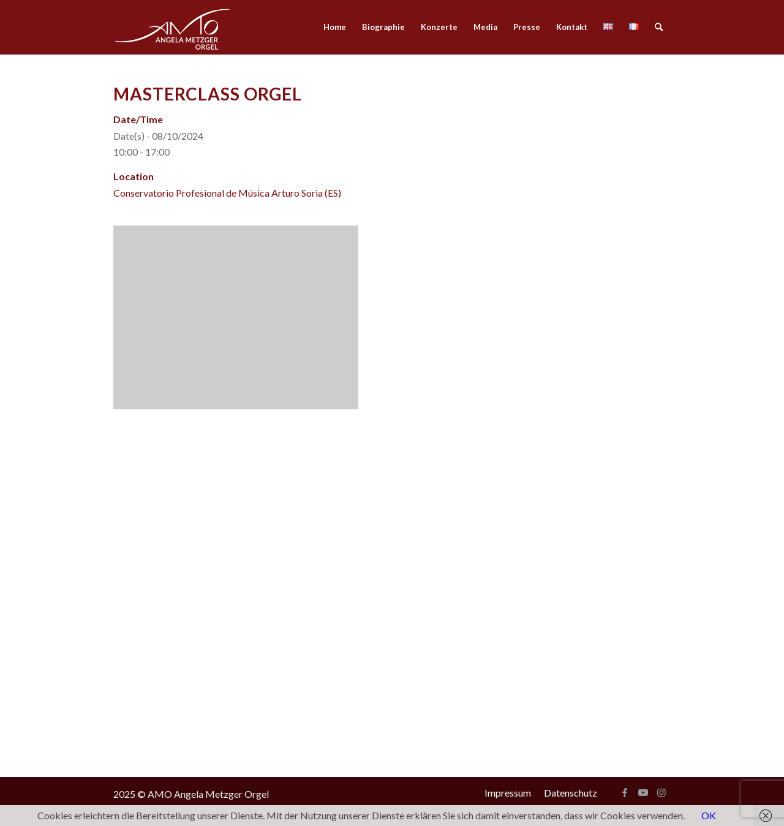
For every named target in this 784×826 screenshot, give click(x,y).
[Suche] (659, 27)
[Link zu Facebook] (625, 792)
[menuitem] (334, 27)
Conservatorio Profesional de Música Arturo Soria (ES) (227, 193)
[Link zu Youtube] (643, 792)
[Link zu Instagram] (661, 792)
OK (708, 815)
